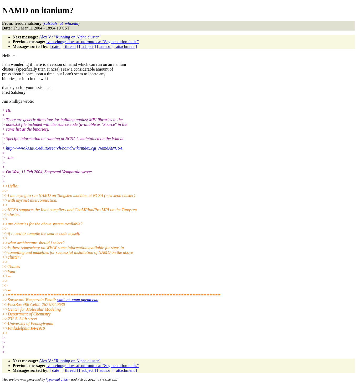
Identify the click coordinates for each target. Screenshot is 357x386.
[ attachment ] (125, 46)
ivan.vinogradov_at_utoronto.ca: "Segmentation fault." (93, 41)
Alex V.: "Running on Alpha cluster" (69, 37)
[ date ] (56, 46)
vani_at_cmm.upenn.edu (77, 300)
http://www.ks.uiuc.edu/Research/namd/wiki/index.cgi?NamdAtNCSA (64, 148)
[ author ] (105, 46)
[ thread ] (70, 46)
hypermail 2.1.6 (57, 380)
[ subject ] (87, 46)
